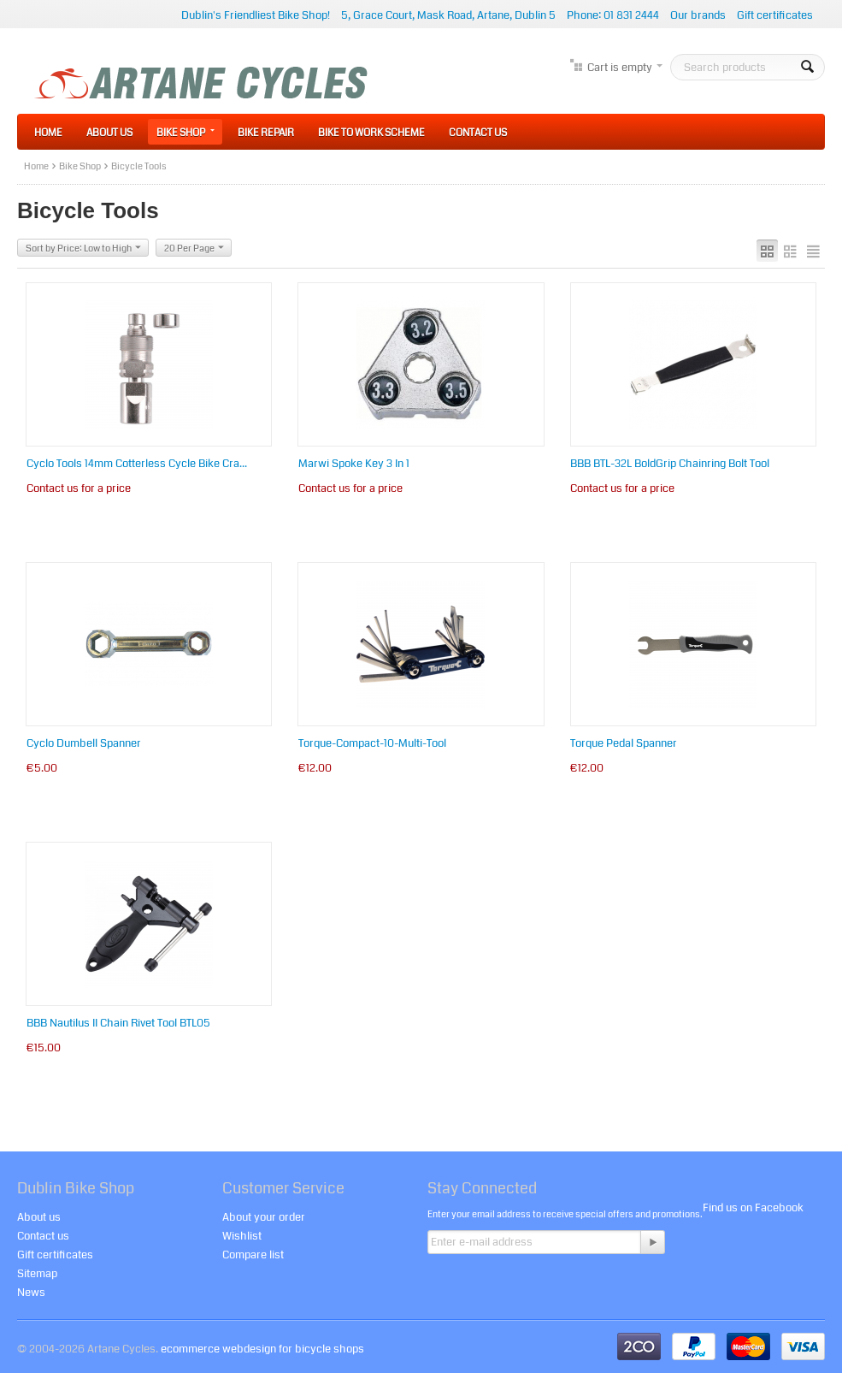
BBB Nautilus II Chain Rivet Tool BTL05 (118, 1023)
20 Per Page (194, 248)
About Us (109, 132)
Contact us (43, 1236)
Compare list (253, 1255)
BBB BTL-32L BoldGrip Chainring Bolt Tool (669, 463)
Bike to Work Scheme (371, 132)
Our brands (698, 15)
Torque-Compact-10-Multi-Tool (372, 743)
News (31, 1292)
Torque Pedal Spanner (623, 743)
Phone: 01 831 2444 (613, 15)
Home (48, 132)
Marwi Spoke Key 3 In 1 (353, 463)
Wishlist (242, 1236)
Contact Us (478, 132)
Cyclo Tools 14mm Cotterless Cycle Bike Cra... (136, 463)
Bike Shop (185, 132)
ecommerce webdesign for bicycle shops (262, 1349)
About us (39, 1217)
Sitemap (37, 1273)
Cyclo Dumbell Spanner (83, 743)
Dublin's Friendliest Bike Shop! (255, 15)
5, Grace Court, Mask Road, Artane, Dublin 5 (448, 15)
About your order (263, 1217)
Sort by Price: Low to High (83, 248)
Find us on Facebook (753, 1208)
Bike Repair (266, 132)
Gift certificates (775, 15)
